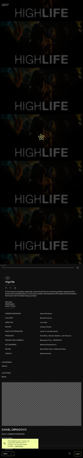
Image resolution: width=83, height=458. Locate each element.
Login (77, 454)
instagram (7, 438)
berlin (4, 377)
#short (4, 366)
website (6, 442)
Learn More (19, 446)
